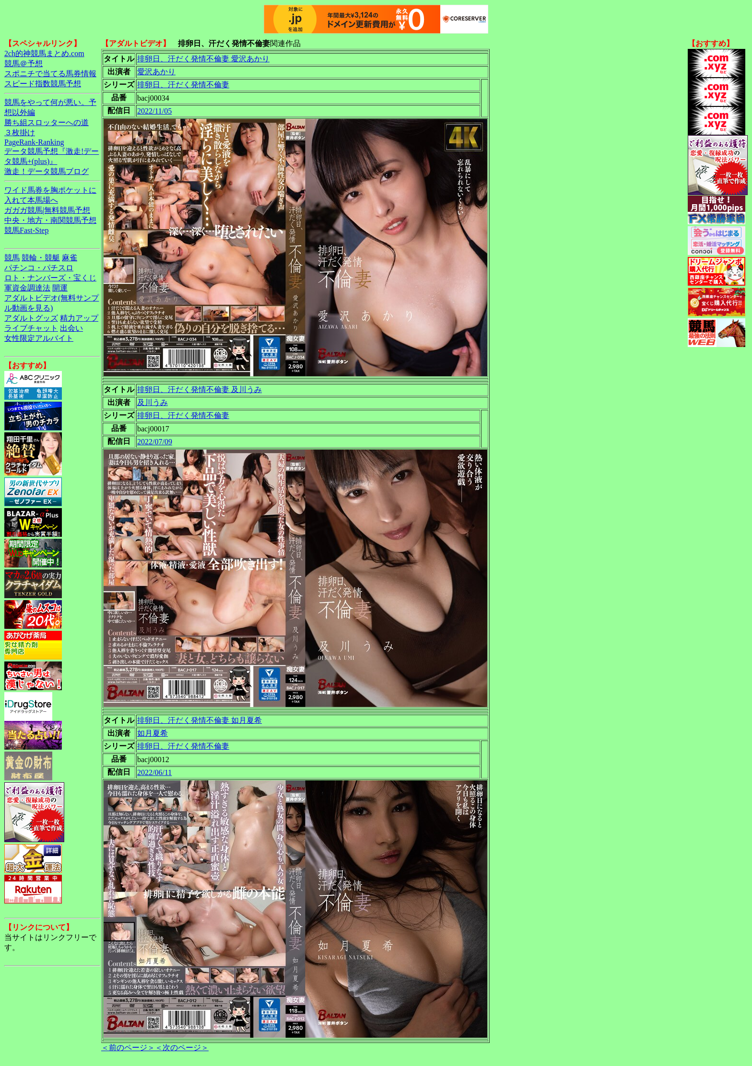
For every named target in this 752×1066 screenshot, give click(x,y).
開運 (60, 288)
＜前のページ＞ (128, 1047)
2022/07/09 (154, 442)
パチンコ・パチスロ (38, 268)
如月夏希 (152, 733)
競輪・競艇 (41, 258)
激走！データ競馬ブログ (46, 171)
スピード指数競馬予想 (42, 84)
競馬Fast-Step (26, 230)
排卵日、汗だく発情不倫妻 (183, 85)
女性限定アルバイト (38, 338)
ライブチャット (31, 328)
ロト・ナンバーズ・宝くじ (50, 278)
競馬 (12, 258)
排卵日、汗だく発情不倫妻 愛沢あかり (203, 59)
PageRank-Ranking (34, 142)
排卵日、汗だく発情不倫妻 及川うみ (199, 389)
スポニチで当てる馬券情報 (50, 74)
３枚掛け (19, 132)
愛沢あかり (156, 72)
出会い (71, 328)
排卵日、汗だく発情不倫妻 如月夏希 (199, 720)
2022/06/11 (154, 772)
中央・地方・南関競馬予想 (50, 220)
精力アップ (79, 318)
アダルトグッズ (31, 318)
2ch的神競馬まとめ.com (44, 53)
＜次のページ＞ (182, 1047)
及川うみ (152, 402)
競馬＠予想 (23, 63)
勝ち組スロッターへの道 (46, 122)
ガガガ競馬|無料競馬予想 (47, 210)
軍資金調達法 (27, 288)
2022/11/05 (154, 111)
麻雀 (69, 258)
